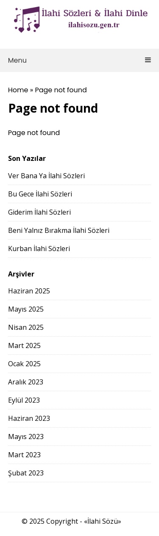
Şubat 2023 (26, 473)
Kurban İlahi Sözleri (39, 248)
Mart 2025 (24, 345)
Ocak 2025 (24, 363)
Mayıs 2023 (26, 436)
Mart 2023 (24, 454)
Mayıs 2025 (26, 309)
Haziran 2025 (29, 291)
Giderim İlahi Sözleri (39, 212)
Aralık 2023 (25, 382)
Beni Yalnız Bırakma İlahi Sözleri (58, 230)
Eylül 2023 (24, 400)
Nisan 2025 (26, 327)
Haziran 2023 (29, 418)
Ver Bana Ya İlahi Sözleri (46, 175)
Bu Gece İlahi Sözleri (40, 194)
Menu (79, 60)
